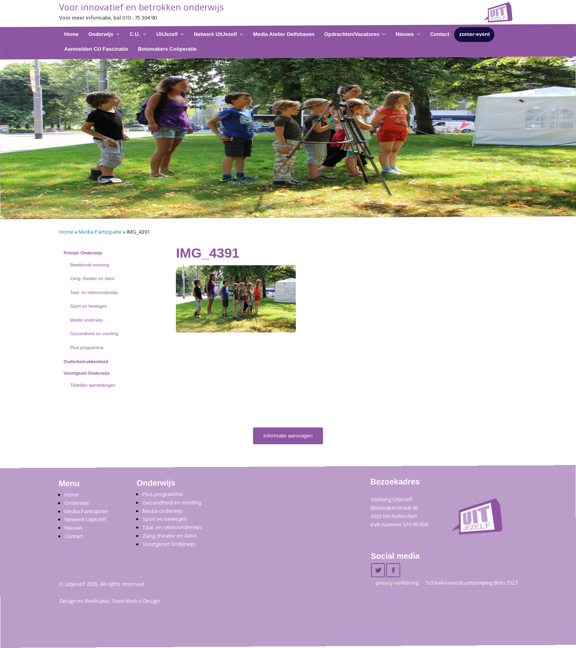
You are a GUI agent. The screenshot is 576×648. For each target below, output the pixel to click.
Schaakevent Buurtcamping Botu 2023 (471, 582)
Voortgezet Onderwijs (87, 373)
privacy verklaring (397, 582)
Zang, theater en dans (92, 278)
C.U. (135, 34)
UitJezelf (166, 34)
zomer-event (474, 34)
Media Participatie (100, 231)
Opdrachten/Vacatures (351, 34)
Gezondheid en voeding (94, 333)
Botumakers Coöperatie (167, 49)
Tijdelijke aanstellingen (93, 385)
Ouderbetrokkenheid (86, 361)
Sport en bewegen (88, 306)
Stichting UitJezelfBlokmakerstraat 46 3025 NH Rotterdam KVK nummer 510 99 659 (399, 512)
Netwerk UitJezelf (215, 34)
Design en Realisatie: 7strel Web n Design (109, 601)
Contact (439, 34)
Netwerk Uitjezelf (85, 519)
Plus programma (86, 347)
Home (71, 34)
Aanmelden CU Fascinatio (96, 49)
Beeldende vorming (89, 264)
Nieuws (404, 34)
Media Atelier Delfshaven (283, 34)
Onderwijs (100, 34)
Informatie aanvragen (288, 436)
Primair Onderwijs (83, 252)
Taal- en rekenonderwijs (94, 292)
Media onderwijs (86, 320)
